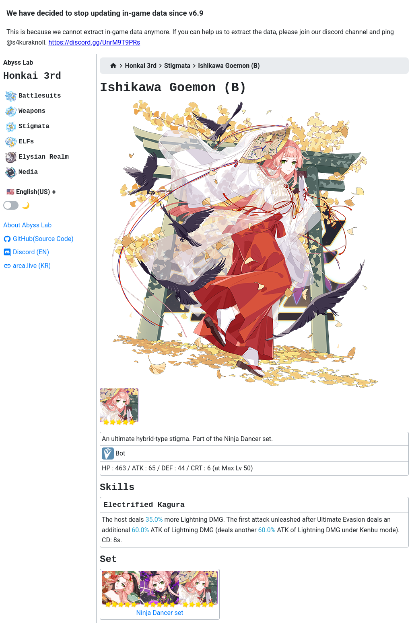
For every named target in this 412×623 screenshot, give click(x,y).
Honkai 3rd (32, 76)
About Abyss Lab (27, 225)
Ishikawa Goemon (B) (229, 65)
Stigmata (177, 65)
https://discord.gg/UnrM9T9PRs (94, 42)
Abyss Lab (18, 62)
